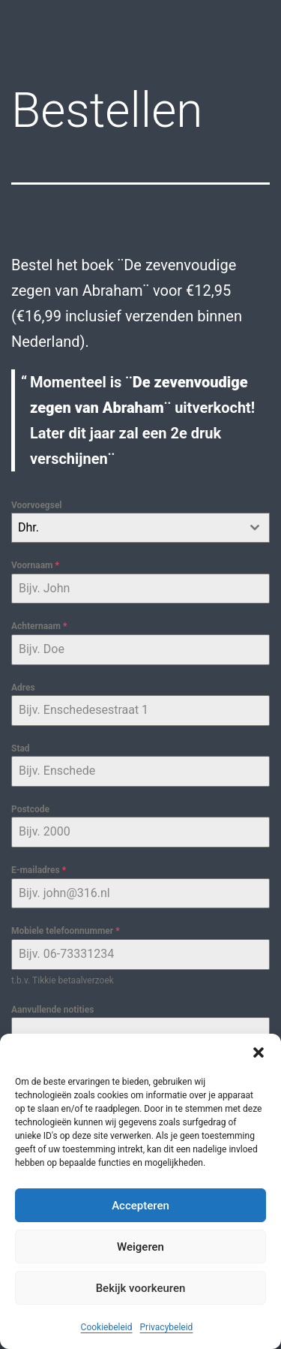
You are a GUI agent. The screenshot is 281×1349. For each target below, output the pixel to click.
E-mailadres (38, 870)
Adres (23, 687)
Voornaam (35, 565)
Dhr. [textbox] (28, 527)
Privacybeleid (166, 1327)
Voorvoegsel (36, 505)
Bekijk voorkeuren (141, 1288)
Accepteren (140, 1205)
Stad (20, 748)
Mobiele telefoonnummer (65, 931)
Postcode (30, 809)
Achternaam (39, 626)
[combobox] (140, 528)
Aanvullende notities (52, 1009)
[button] (258, 1052)
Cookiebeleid (107, 1327)
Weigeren (140, 1247)
